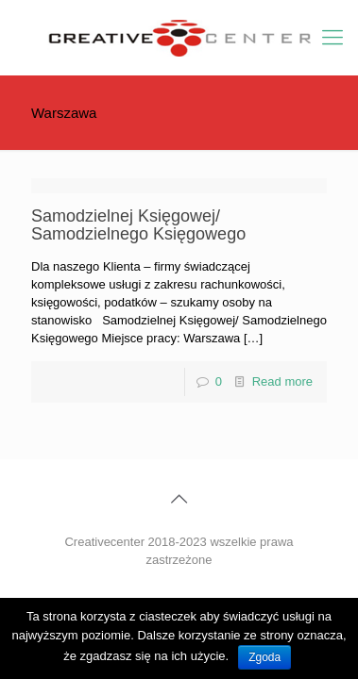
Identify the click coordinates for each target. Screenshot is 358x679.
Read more (282, 381)
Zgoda (264, 657)
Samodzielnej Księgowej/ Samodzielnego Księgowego (138, 225)
